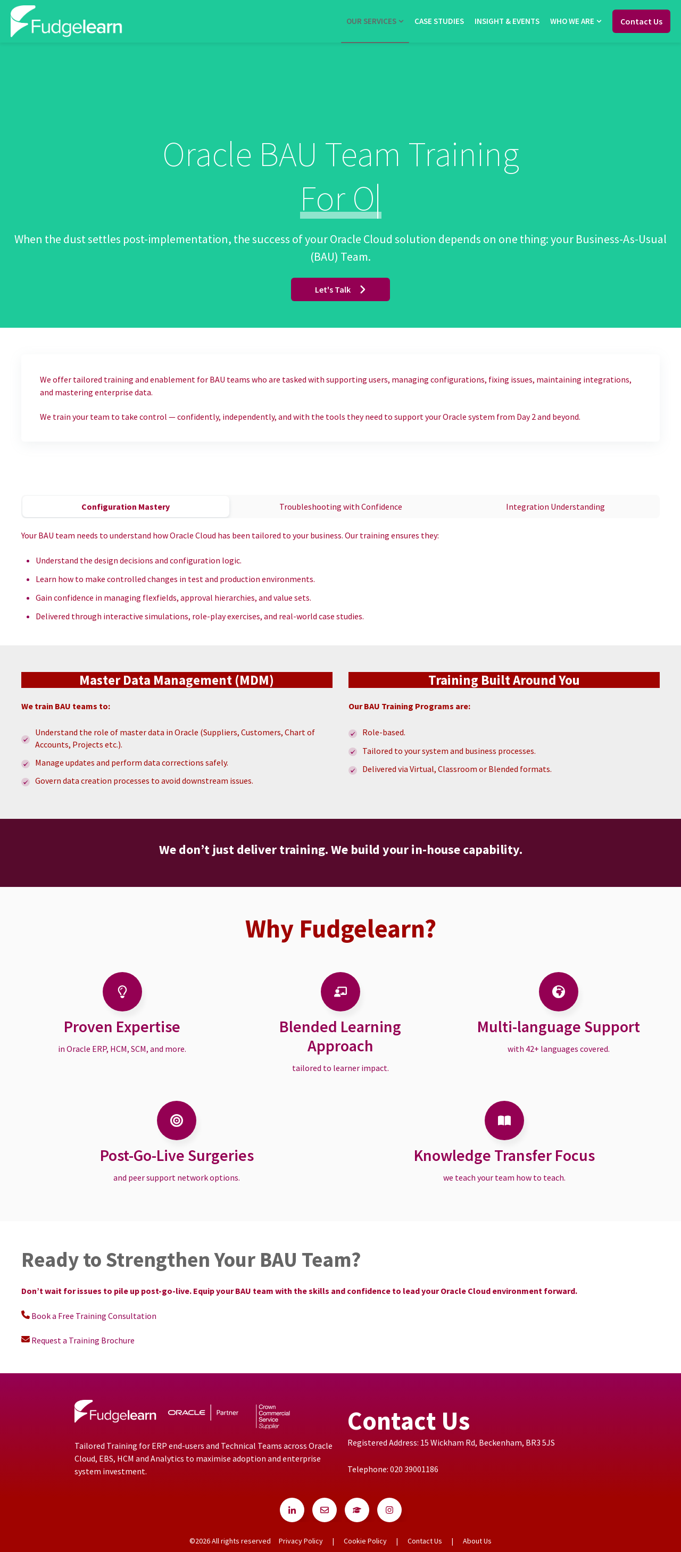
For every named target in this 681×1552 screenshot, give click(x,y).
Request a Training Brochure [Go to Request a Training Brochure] (83, 1340)
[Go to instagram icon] (389, 1510)
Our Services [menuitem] (371, 21)
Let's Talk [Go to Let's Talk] (340, 289)
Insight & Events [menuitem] (507, 21)
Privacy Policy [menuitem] (301, 1541)
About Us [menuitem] (477, 1541)
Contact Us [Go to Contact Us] (641, 21)
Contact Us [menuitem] (425, 1541)
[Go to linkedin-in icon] (292, 1510)
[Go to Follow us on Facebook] (324, 1510)
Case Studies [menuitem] (439, 21)
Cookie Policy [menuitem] (365, 1541)
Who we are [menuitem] (572, 21)
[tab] (125, 506)
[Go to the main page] (66, 21)
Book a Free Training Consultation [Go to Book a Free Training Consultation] (94, 1315)
